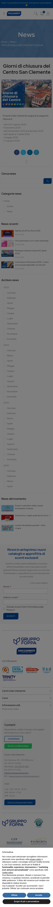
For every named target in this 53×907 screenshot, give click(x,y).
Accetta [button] (38, 895)
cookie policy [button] (7, 872)
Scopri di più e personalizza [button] (26, 901)
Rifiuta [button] (14, 895)
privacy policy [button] (35, 859)
